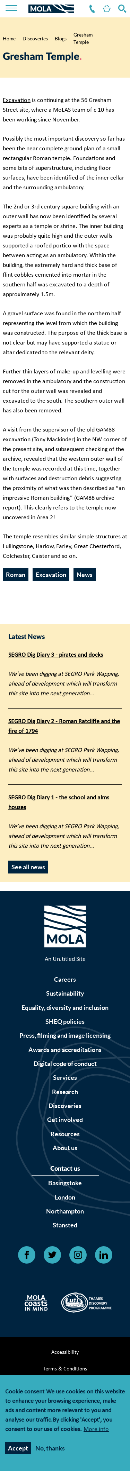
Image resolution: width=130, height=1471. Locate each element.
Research (65, 1092)
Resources (65, 1134)
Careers (65, 979)
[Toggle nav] (15, 8)
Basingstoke (65, 1183)
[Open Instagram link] (78, 1255)
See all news (28, 867)
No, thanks (50, 1448)
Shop (105, 8)
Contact (91, 9)
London (65, 1197)
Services (65, 1077)
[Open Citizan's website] (38, 1304)
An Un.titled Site (65, 959)
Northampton (65, 1211)
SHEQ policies (65, 1021)
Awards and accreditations (65, 1049)
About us (65, 1148)
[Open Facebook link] (26, 1255)
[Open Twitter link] (52, 1255)
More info (96, 1430)
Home (9, 38)
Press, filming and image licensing (65, 1035)
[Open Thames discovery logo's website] (84, 1304)
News (85, 574)
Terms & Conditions (65, 1369)
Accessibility (65, 1352)
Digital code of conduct (65, 1063)
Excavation (17, 100)
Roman (15, 574)
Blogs (61, 38)
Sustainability (65, 993)
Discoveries (35, 38)
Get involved (65, 1119)
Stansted (65, 1225)
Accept (18, 1448)
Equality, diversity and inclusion (65, 1007)
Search (121, 9)
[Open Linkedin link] (103, 1255)
